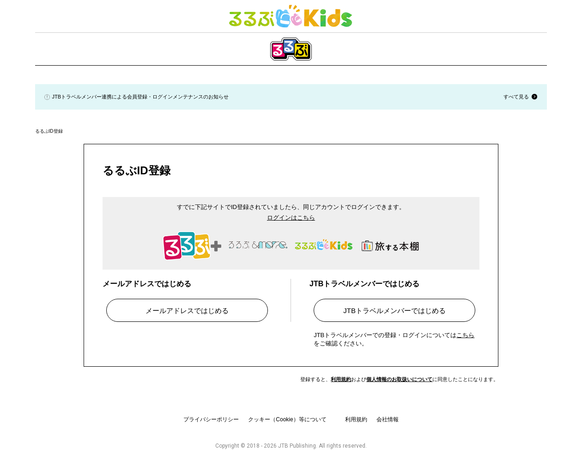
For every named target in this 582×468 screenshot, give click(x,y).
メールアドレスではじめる (187, 310)
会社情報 (387, 419)
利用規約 (341, 379)
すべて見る (516, 96)
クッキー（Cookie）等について (287, 419)
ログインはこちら (291, 217)
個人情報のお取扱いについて (399, 379)
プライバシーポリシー (211, 419)
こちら (465, 335)
